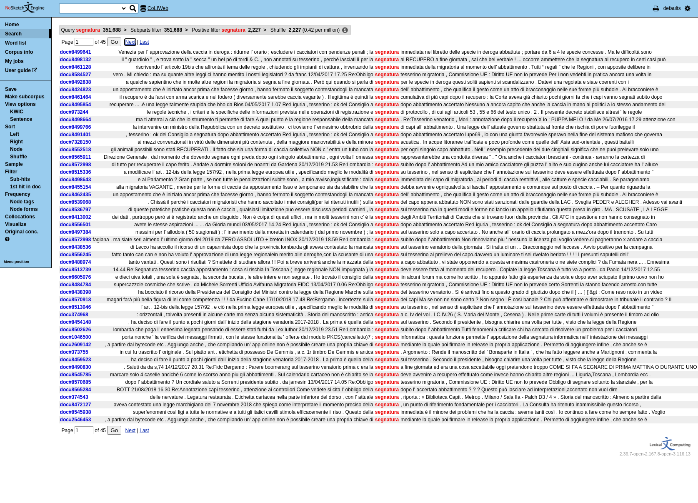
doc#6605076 (75, 277)
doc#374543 (74, 397)
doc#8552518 (75, 150)
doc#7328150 (75, 142)
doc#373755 (74, 352)
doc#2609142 (75, 345)
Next (130, 42)
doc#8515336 (75, 172)
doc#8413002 (75, 217)
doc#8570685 (75, 382)
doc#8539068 (75, 202)
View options (20, 104)
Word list (15, 43)
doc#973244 (74, 112)
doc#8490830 (75, 367)
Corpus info (19, 52)
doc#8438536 (75, 247)
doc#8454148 (75, 322)
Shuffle (18, 157)
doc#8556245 (75, 255)
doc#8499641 (75, 52)
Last (144, 42)
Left (14, 134)
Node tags (22, 202)
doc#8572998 (75, 165)
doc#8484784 (75, 285)
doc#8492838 (75, 82)
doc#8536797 (75, 210)
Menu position (16, 262)
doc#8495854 (75, 105)
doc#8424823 (75, 90)
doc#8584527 (75, 75)
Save (11, 89)
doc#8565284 (75, 390)
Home (12, 25)
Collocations (20, 217)
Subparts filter (156, 30)
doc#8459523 (75, 360)
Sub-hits (20, 179)
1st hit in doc (25, 187)
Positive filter (226, 30)
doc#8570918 (75, 300)
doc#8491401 (75, 135)
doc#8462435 (75, 195)
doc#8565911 (75, 157)
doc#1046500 (75, 337)
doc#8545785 (75, 375)
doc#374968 (74, 315)
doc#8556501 (75, 225)
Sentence (21, 119)
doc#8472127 (75, 405)
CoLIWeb (158, 8)
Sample (14, 164)
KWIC (16, 112)
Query (91, 30)
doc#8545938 (75, 412)
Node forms (24, 209)
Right (16, 142)
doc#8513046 (75, 307)
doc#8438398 (75, 292)
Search (13, 34)
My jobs (14, 61)
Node (16, 149)
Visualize (15, 224)
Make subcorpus (25, 97)
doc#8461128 (75, 67)
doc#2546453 (75, 420)
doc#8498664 (75, 120)
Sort (10, 127)
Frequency (17, 194)
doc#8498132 (75, 60)
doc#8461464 (75, 97)
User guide (18, 70)
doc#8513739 (75, 270)
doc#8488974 (75, 262)
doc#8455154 (75, 187)
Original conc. (21, 232)
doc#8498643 (75, 180)
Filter (11, 172)
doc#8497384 (75, 232)
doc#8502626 (75, 330)
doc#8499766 (75, 127)
